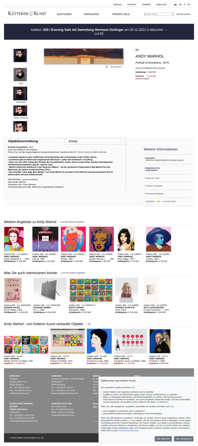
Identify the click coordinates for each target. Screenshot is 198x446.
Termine (146, 4)
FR (188, 4)
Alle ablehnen (163, 439)
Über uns (161, 4)
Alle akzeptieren (184, 439)
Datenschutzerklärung (128, 430)
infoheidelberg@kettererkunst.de (24, 421)
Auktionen (64, 14)
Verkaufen (91, 14)
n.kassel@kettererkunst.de (62, 415)
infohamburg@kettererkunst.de (64, 393)
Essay (73, 141)
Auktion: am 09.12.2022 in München (97, 30)
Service (117, 4)
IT (184, 4)
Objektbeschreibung (23, 141)
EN (180, 4)
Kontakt (131, 4)
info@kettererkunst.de (19, 393)
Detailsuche (183, 14)
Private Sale (121, 14)
